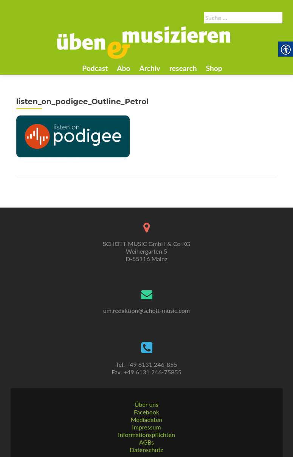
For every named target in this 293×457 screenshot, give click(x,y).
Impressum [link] (146, 427)
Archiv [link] (150, 68)
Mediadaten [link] (147, 419)
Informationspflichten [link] (146, 434)
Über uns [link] (146, 404)
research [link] (183, 68)
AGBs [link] (146, 442)
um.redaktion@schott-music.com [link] (146, 310)
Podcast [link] (95, 68)
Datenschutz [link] (146, 449)
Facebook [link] (146, 411)
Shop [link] (214, 68)
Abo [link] (123, 68)
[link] (143, 42)
